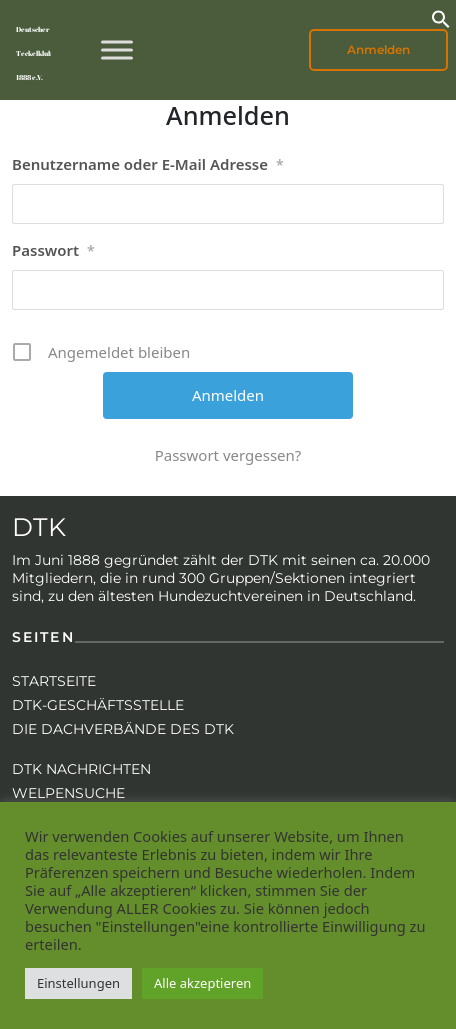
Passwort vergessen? (228, 455)
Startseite (54, 681)
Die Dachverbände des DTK (123, 729)
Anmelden (378, 49)
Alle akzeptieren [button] (202, 983)
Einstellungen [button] (78, 983)
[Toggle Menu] (117, 49)
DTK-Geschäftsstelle (98, 705)
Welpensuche (68, 793)
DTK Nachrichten (81, 769)
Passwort (53, 251)
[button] (441, 17)
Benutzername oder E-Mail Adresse (148, 165)
